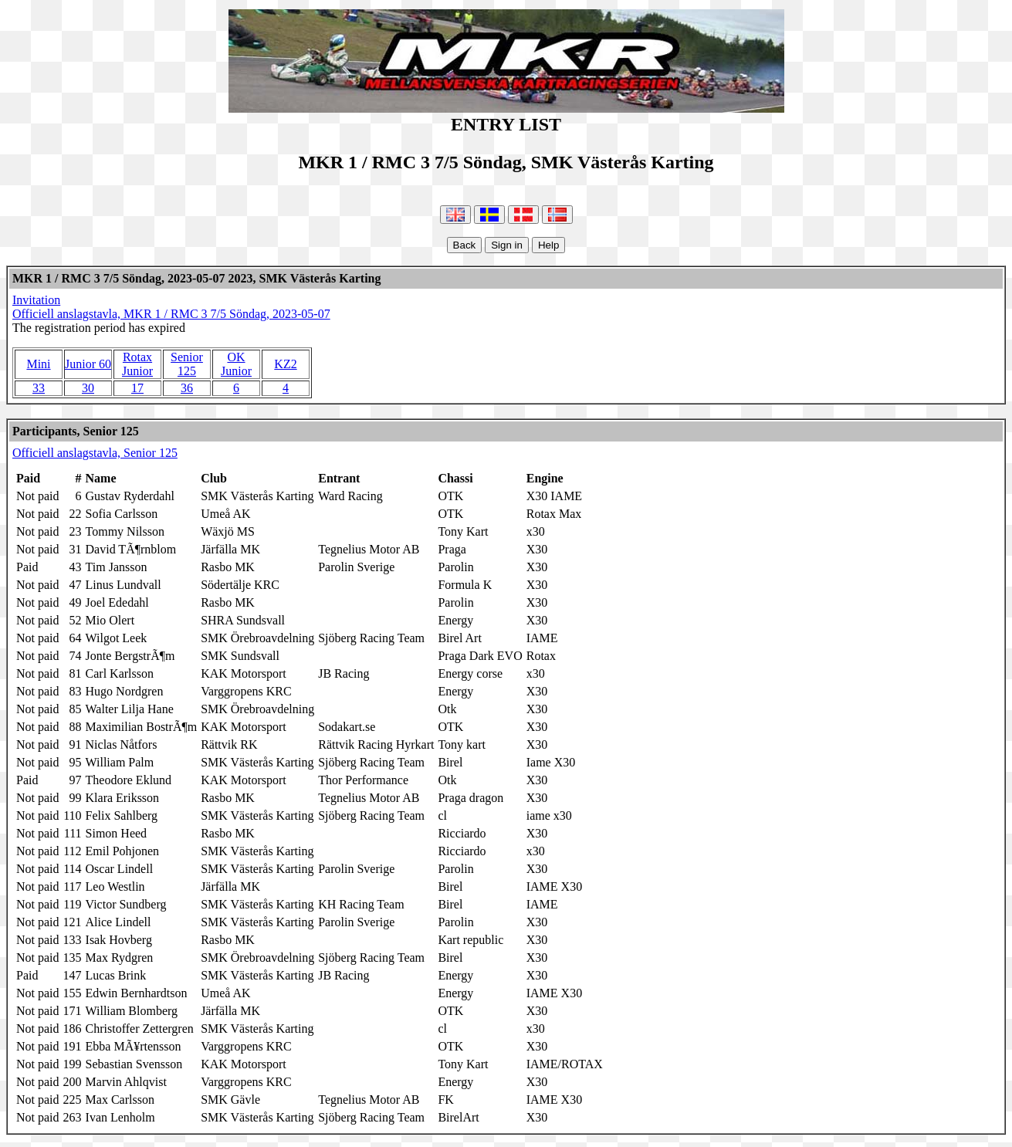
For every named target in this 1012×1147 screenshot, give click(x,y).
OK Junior (236, 363)
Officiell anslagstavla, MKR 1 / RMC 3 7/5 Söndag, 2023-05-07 (171, 313)
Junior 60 (88, 363)
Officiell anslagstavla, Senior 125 (95, 452)
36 (187, 387)
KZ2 (285, 363)
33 (38, 387)
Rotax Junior (137, 363)
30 (88, 387)
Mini (38, 363)
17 (137, 387)
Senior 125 (187, 363)
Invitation (36, 299)
